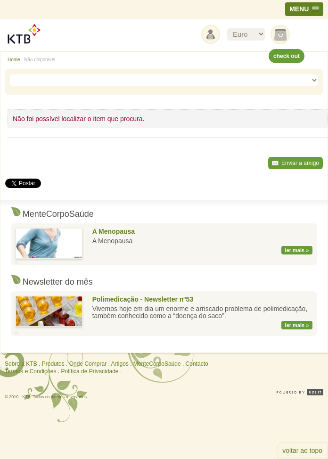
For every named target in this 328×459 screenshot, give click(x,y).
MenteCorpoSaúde (157, 364)
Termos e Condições (30, 371)
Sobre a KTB (21, 364)
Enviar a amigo (300, 163)
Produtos (53, 364)
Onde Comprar (88, 364)
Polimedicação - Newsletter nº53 (142, 299)
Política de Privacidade (89, 371)
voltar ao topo (302, 450)
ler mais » (297, 250)
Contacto (197, 364)
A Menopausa (113, 231)
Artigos (119, 364)
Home (14, 59)
